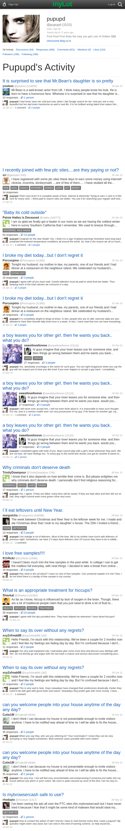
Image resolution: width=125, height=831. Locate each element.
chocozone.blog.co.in (59, 40)
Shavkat (8, 595)
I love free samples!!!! (24, 553)
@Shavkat (21, 595)
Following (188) (30, 54)
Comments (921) (66, 49)
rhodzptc (9, 799)
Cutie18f (8, 714)
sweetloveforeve (35, 345)
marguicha (10, 515)
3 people (29, 277)
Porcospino (11, 260)
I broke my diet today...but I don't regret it (43, 255)
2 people (35, 107)
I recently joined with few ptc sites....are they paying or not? (61, 169)
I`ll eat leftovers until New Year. (33, 510)
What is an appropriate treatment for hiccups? (47, 590)
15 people (30, 234)
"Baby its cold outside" (24, 212)
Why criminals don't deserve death (36, 467)
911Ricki (9, 558)
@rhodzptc (22, 799)
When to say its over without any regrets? (43, 630)
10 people (30, 612)
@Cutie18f (21, 714)
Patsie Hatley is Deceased (21, 217)
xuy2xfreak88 (12, 635)
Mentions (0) (84, 49)
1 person (29, 97)
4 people (29, 569)
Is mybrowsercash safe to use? (33, 794)
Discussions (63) (25, 49)
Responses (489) (45, 49)
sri (4, 175)
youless (8, 86)
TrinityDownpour (14, 472)
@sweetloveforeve (58, 345)
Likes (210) (99, 49)
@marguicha (25, 515)
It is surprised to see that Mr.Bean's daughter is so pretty (58, 80)
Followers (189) (11, 54)
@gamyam (13, 175)
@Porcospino (27, 260)
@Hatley (45, 217)
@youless (20, 86)
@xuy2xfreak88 (31, 635)
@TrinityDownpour (37, 472)
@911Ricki (21, 558)
